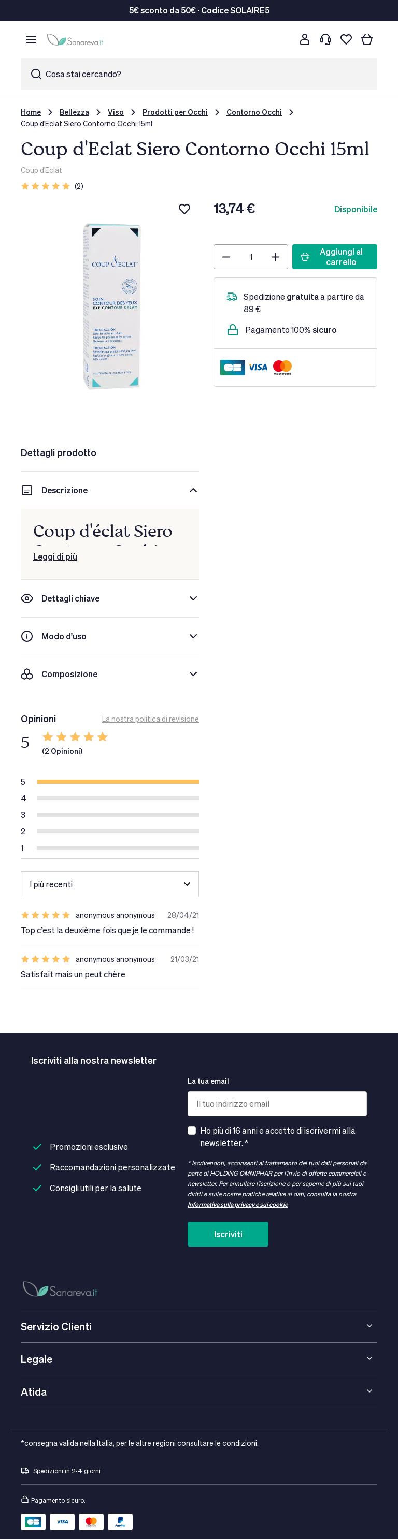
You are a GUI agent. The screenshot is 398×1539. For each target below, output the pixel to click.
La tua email (208, 1081)
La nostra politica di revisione (150, 718)
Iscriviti (228, 1234)
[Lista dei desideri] (346, 39)
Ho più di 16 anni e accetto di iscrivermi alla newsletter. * (278, 1136)
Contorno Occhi (254, 112)
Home (31, 112)
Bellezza (74, 112)
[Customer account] (304, 39)
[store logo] (77, 39)
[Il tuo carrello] (367, 39)
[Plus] (275, 257)
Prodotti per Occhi (175, 112)
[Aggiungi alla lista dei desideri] (184, 209)
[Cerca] (284, 39)
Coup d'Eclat (41, 170)
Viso (116, 112)
